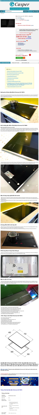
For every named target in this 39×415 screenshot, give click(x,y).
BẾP (25, 41)
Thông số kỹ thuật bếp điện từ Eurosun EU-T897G (14, 86)
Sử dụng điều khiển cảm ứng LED (12, 76)
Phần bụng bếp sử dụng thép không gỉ (12, 78)
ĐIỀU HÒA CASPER (4, 369)
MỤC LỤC (8, 69)
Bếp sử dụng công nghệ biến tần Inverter (13, 74)
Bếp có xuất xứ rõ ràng (10, 79)
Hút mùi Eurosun (21, 44)
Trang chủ (2, 13)
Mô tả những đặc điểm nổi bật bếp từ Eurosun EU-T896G (15, 72)
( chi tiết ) (27, 20)
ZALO (29, 36)
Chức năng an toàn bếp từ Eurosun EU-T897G (13, 81)
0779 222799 (24, 60)
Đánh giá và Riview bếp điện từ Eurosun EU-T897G (14, 71)
